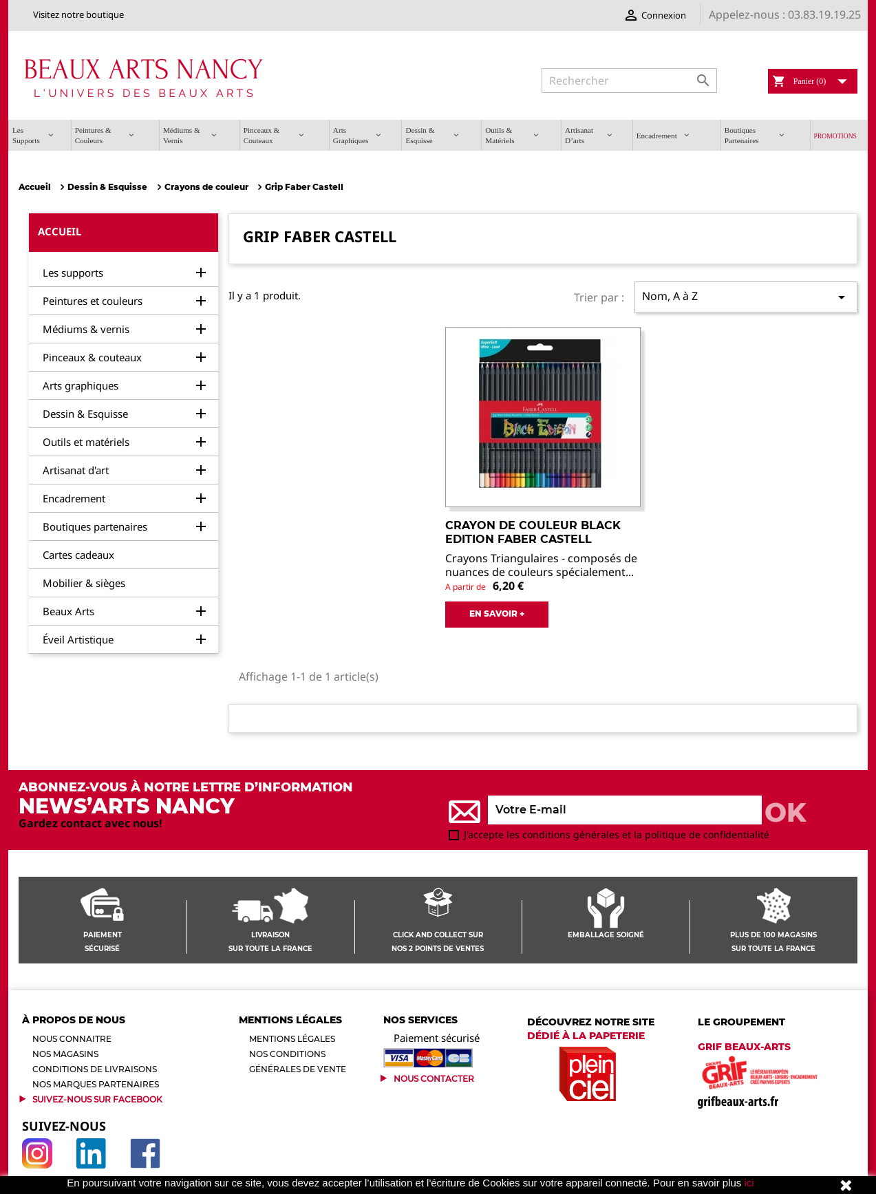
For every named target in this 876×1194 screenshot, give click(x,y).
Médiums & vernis (86, 329)
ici (749, 1182)
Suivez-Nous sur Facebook (97, 1099)
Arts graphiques (80, 385)
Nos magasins (65, 1054)
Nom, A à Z (746, 297)
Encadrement (74, 498)
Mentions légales (292, 1039)
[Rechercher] (629, 80)
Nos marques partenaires (95, 1084)
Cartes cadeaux (78, 555)
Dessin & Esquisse (85, 413)
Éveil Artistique (78, 639)
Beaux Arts (68, 611)
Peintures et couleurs (92, 301)
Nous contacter (434, 1079)
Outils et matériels (86, 442)
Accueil (59, 231)
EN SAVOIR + (496, 613)
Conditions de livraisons (94, 1069)
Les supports (73, 272)
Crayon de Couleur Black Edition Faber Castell (533, 532)
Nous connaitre (71, 1039)
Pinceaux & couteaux (92, 357)
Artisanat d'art (76, 470)
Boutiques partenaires (95, 526)
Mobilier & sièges (84, 583)
